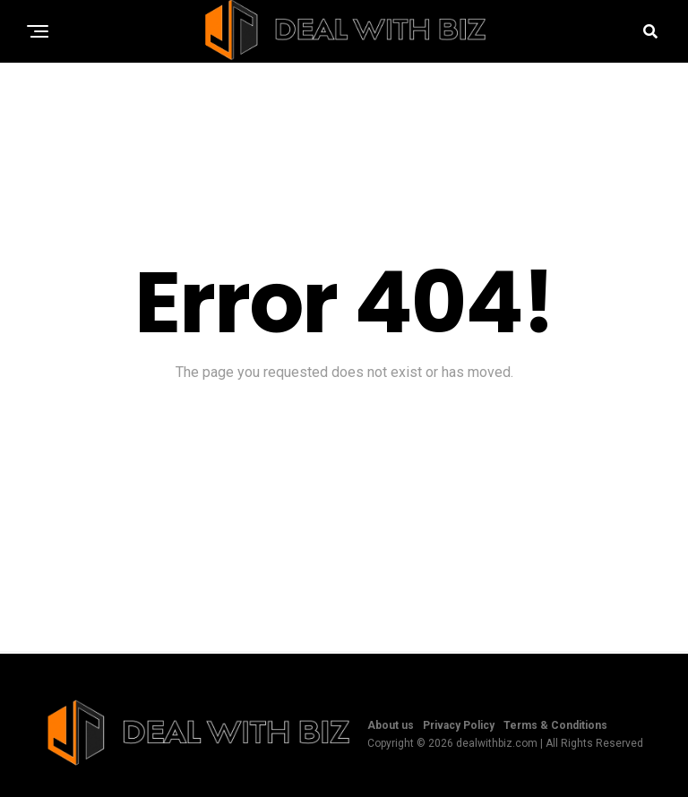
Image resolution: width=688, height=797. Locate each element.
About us (390, 725)
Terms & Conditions (555, 725)
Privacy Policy (458, 725)
